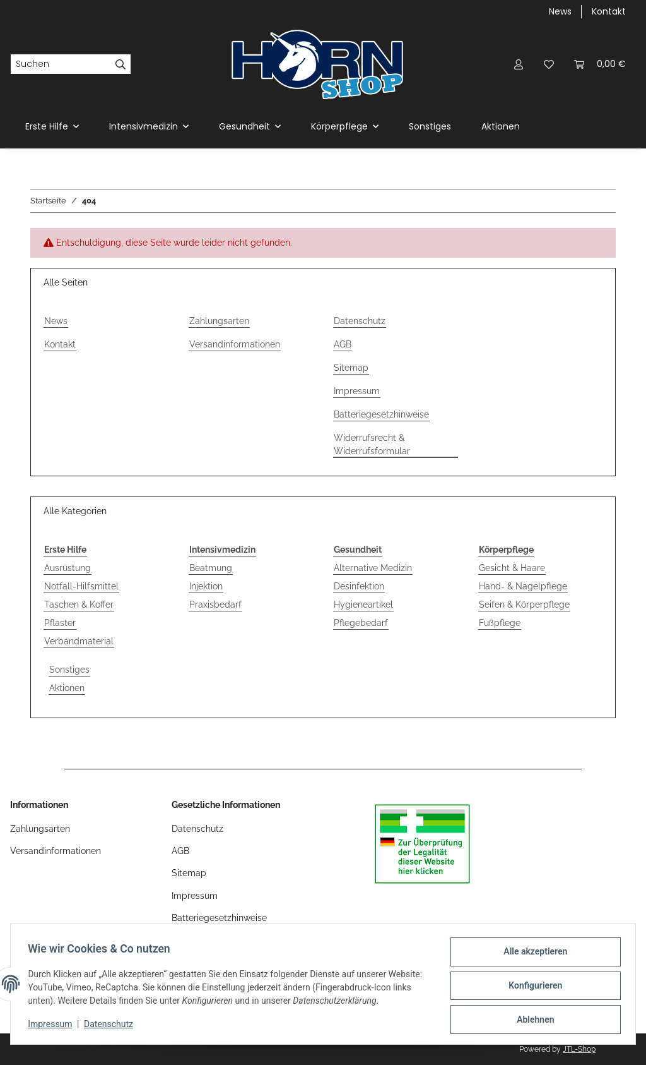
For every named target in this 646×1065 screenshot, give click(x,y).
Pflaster (60, 623)
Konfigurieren (532, 987)
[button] (518, 64)
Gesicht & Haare (512, 568)
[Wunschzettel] (549, 64)
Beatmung (210, 568)
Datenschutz (111, 1026)
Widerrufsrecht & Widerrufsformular (372, 444)
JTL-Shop (579, 1049)
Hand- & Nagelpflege (523, 586)
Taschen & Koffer (79, 604)
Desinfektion (359, 586)
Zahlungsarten (219, 321)
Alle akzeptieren (532, 954)
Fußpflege (499, 623)
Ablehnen (532, 1020)
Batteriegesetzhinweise (381, 414)
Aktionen (67, 688)
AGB (342, 344)
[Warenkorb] (600, 64)
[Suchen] (60, 64)
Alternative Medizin (373, 568)
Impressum (53, 1026)
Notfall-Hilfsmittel (81, 586)
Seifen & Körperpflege (524, 604)
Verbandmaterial (79, 641)
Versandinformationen (234, 344)
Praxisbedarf (215, 604)
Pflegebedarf (361, 623)
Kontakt (609, 11)
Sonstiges (69, 670)
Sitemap (351, 368)
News (560, 11)
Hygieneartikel (363, 604)
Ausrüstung (67, 568)
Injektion (206, 586)
